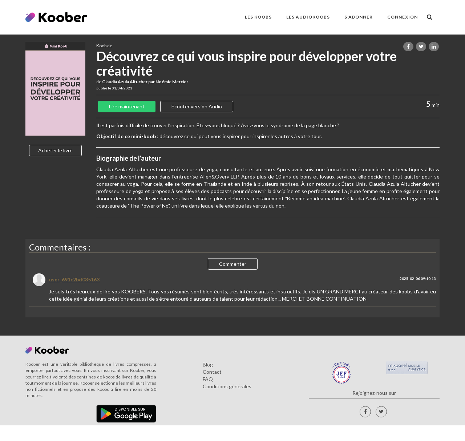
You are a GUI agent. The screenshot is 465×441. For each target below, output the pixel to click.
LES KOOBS (258, 17)
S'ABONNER (358, 17)
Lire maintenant (127, 106)
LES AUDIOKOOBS (308, 17)
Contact (212, 372)
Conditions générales (227, 386)
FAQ (208, 379)
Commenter (232, 264)
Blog (208, 364)
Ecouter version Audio (196, 106)
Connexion (402, 17)
